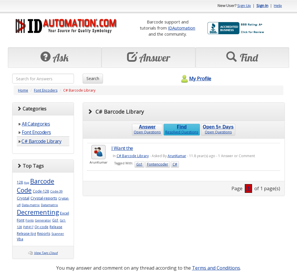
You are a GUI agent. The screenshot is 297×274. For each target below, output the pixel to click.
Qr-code (41, 226)
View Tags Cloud (46, 253)
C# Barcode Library (41, 141)
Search (92, 78)
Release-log (26, 233)
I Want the (122, 148)
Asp (26, 182)
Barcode (42, 181)
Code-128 (41, 191)
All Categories (36, 124)
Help (278, 5)
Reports (43, 233)
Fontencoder (157, 164)
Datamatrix (49, 205)
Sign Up (244, 5)
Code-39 (56, 191)
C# (175, 164)
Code (24, 190)
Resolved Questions (181, 129)
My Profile (195, 78)
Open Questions (147, 129)
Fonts (30, 220)
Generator (43, 220)
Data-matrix (31, 205)
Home (23, 90)
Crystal (23, 198)
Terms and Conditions (216, 268)
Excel (64, 213)
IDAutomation (181, 28)
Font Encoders (45, 90)
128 (20, 182)
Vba (20, 239)
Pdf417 (28, 227)
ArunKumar (177, 155)
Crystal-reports (43, 198)
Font (20, 220)
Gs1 (55, 220)
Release (56, 226)
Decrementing (38, 212)
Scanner (57, 234)
